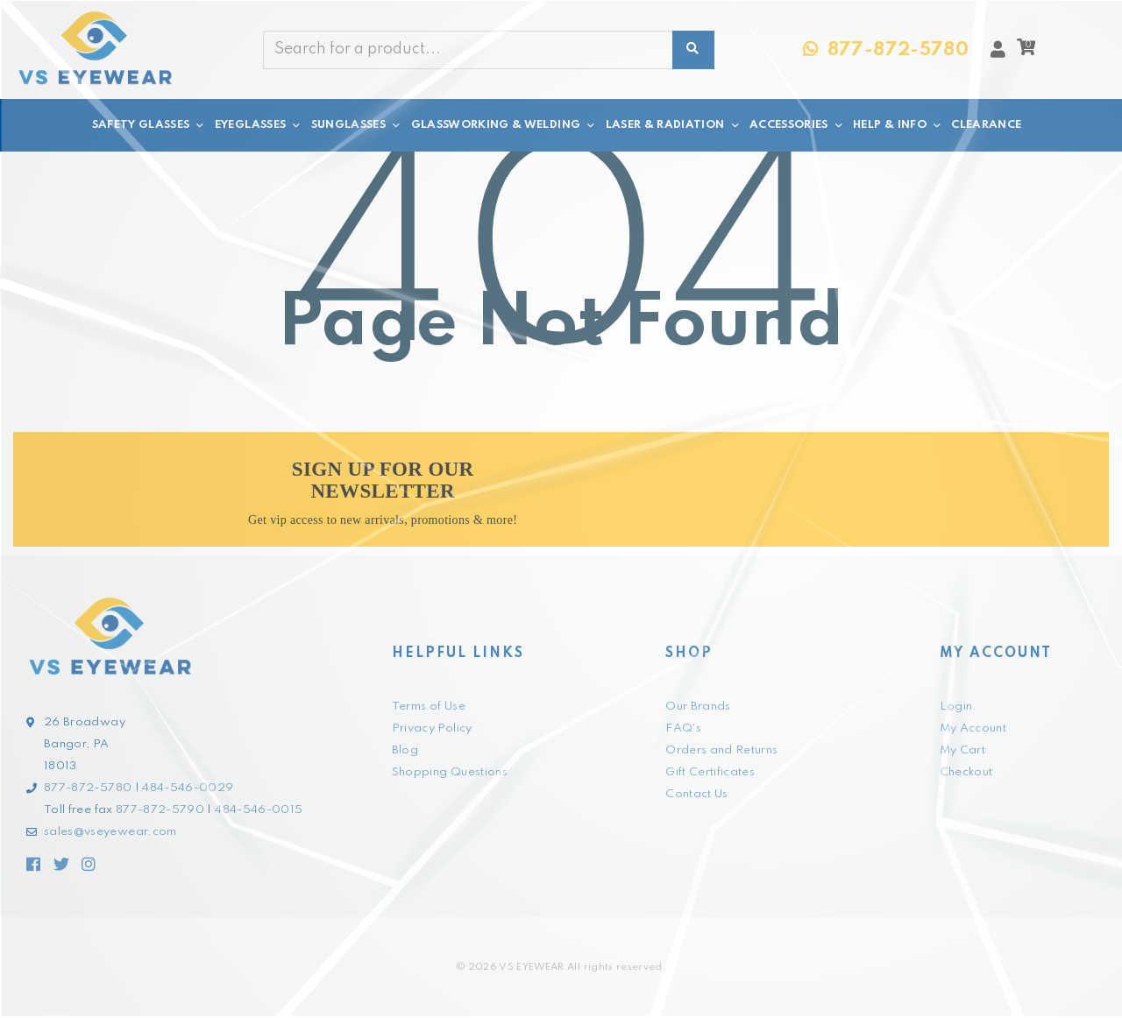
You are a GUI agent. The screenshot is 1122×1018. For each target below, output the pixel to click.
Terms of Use (428, 706)
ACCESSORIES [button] (796, 125)
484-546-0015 (258, 810)
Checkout (966, 772)
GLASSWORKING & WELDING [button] (504, 125)
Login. (958, 706)
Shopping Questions (450, 772)
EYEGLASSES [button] (258, 125)
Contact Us (696, 794)
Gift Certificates (710, 772)
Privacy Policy (432, 728)
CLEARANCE (986, 125)
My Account (973, 728)
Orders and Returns (721, 750)
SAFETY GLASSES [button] (149, 125)
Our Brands (698, 706)
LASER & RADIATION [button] (673, 125)
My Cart (962, 750)
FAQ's (683, 728)
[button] (1026, 52)
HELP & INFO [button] (897, 125)
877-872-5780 (87, 788)
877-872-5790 (160, 810)
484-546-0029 (187, 788)
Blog (405, 750)
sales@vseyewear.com (110, 832)
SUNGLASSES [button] (356, 125)
